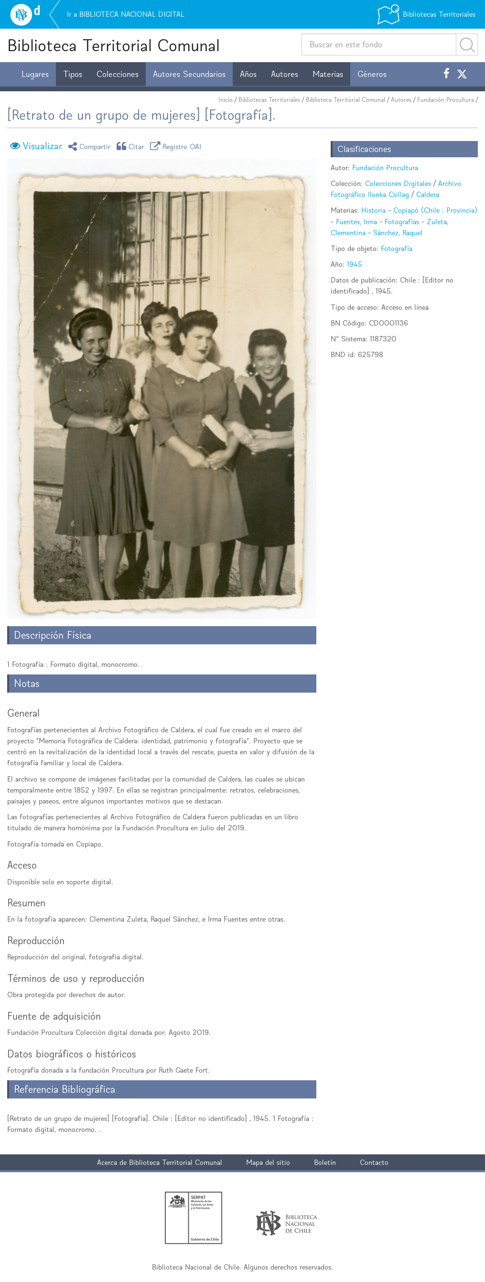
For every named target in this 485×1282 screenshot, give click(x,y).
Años (248, 74)
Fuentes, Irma (356, 221)
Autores (284, 74)
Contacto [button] (374, 1162)
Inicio (225, 100)
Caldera (427, 194)
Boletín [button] (325, 1162)
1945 (354, 264)
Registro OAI (177, 146)
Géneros (372, 74)
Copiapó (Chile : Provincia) (435, 210)
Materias (328, 74)
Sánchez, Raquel (397, 232)
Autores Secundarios (189, 74)
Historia (373, 210)
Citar (132, 146)
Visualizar (42, 146)
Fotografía (396, 248)
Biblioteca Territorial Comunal (113, 45)
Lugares (35, 74)
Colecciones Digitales (398, 183)
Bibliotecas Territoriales (269, 100)
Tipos (72, 74)
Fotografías (402, 221)
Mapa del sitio (268, 1162)
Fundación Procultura (445, 100)
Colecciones (118, 74)
